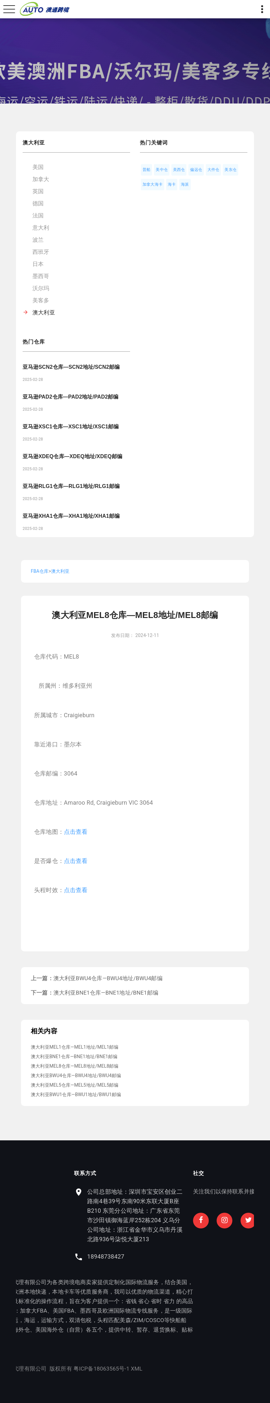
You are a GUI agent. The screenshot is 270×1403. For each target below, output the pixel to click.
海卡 (172, 184)
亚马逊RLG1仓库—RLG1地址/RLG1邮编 (71, 486)
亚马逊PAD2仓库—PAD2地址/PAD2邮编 (71, 397)
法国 (38, 215)
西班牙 (40, 252)
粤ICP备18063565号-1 (44, 1368)
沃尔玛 (40, 288)
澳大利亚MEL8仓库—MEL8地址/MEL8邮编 (75, 1066)
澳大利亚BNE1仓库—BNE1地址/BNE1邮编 (105, 992)
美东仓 (230, 169)
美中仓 (162, 169)
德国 (38, 203)
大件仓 (213, 169)
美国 (38, 167)
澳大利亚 (43, 312)
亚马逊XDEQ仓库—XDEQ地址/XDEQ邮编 (72, 456)
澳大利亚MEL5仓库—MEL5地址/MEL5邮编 (75, 1085)
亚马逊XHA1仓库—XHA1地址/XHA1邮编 (71, 516)
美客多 (40, 300)
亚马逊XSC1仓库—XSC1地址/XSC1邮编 (71, 426)
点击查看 (76, 831)
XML (79, 1368)
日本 (38, 264)
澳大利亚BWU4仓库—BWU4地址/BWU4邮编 (108, 978)
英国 (38, 191)
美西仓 (179, 169)
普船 (146, 169)
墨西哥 (40, 276)
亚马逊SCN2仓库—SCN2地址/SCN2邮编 (71, 367)
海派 (185, 184)
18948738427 (163, 1256)
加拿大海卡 (153, 184)
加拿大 (40, 179)
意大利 (40, 227)
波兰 (38, 239)
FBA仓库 (39, 571)
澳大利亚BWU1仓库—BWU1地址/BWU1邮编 (76, 1094)
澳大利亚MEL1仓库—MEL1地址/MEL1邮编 (75, 1047)
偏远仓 (196, 169)
